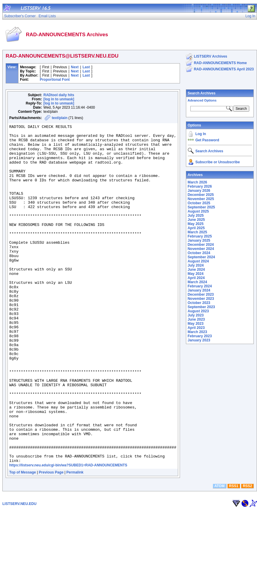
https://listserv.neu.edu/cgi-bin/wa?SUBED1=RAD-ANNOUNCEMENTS (68, 533)
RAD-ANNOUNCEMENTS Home (220, 63)
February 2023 (200, 336)
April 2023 (196, 328)
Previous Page (51, 540)
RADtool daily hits (58, 95)
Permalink (74, 540)
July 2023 (196, 315)
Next (75, 67)
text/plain (60, 118)
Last (86, 67)
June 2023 (196, 319)
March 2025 (197, 232)
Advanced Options (202, 100)
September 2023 (201, 307)
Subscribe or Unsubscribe (217, 162)
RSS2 (247, 554)
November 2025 (201, 199)
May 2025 (195, 224)
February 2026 (200, 186)
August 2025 (198, 211)
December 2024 (201, 245)
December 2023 (201, 294)
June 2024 (196, 269)
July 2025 (196, 215)
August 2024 (198, 261)
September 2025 (201, 207)
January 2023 (199, 340)
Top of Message (22, 540)
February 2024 (200, 286)
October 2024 (199, 253)
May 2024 (195, 274)
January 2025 (199, 240)
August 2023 (198, 311)
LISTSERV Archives (210, 56)
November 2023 (201, 299)
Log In (200, 134)
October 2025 (199, 203)
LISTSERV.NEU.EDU (19, 571)
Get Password (207, 140)
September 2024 (201, 257)
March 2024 (197, 282)
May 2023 (195, 324)
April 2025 (196, 228)
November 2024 (201, 249)
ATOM (219, 554)
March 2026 (197, 182)
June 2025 (196, 220)
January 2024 (199, 290)
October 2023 (199, 303)
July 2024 (196, 265)
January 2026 (199, 191)
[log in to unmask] (58, 99)
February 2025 (200, 236)
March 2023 (197, 332)
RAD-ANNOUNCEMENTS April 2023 (224, 69)
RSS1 (233, 554)
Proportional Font (55, 79)
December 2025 (201, 195)
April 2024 (196, 278)
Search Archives (202, 93)
